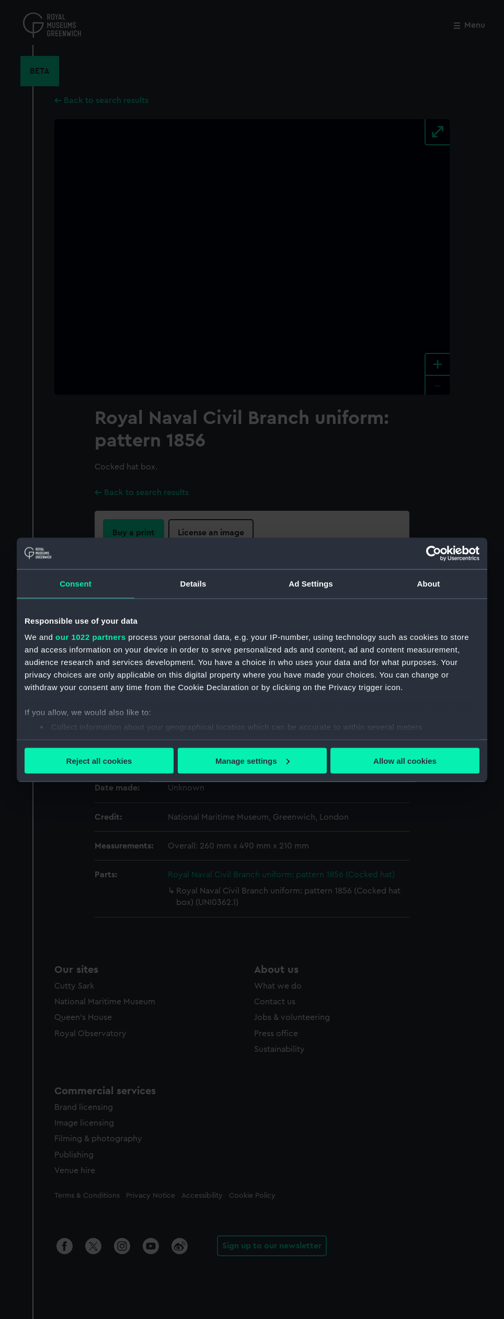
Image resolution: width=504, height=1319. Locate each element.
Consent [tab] (75, 583)
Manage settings (252, 760)
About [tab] (428, 583)
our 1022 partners (90, 637)
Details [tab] (193, 583)
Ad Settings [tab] (311, 583)
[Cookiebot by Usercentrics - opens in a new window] (433, 553)
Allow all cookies (405, 760)
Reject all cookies (99, 760)
